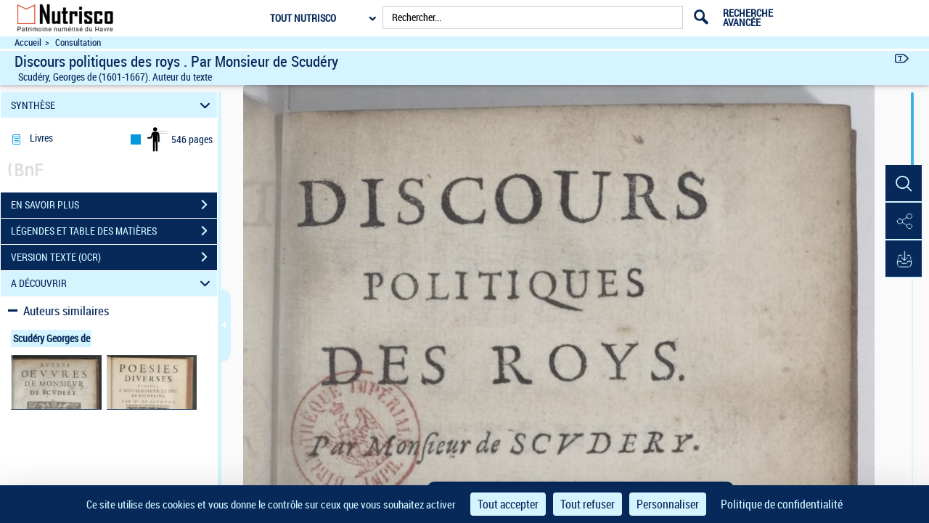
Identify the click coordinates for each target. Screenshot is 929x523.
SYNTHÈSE (113, 105)
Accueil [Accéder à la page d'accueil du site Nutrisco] (28, 42)
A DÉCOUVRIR (113, 283)
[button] (903, 184)
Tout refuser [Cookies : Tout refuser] (587, 504)
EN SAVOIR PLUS (114, 205)
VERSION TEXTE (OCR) (114, 257)
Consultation (78, 42)
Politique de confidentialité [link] (782, 504)
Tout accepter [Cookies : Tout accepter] (508, 504)
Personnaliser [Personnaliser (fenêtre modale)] (668, 504)
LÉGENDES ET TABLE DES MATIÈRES (114, 231)
